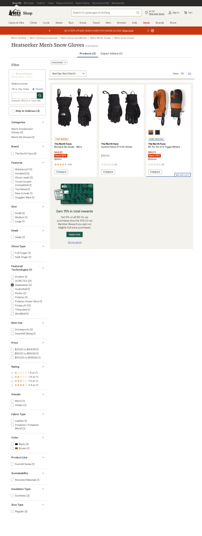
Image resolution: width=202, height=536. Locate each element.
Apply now (74, 234)
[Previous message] (49, 30)
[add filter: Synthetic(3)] (18, 495)
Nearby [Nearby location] (37, 89)
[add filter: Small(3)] (15, 213)
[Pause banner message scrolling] (152, 30)
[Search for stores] (40, 95)
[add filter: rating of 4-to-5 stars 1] (25, 373)
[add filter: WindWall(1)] (18, 313)
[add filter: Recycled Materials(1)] (23, 479)
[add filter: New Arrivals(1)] (19, 193)
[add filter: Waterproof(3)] (19, 169)
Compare (61, 172)
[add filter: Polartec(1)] (17, 297)
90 (189, 73)
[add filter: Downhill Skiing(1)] (21, 333)
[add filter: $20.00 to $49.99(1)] (23, 349)
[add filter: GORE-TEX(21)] (18, 280)
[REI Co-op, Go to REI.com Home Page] (15, 12)
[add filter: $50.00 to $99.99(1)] (22, 353)
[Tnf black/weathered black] (157, 132)
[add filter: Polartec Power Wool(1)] (24, 301)
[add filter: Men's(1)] (16, 400)
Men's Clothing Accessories (44, 38)
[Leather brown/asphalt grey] (151, 132)
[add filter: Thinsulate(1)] (18, 309)
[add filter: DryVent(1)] (17, 276)
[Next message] (148, 30)
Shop (27, 13)
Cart (188, 13)
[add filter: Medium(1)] (17, 217)
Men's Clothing (18, 38)
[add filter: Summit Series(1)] (20, 463)
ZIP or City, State (20, 89)
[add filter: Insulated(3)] (18, 173)
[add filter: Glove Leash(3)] (19, 177)
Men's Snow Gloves (124, 38)
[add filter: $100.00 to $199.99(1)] (23, 357)
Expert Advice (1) (111, 53)
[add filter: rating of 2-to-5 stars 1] (25, 381)
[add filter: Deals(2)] (15, 237)
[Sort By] (68, 74)
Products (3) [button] (88, 53)
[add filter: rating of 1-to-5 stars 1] (25, 385)
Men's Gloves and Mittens (74, 38)
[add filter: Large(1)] (15, 221)
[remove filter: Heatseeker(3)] (19, 284)
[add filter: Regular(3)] (17, 511)
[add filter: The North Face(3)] (21, 153)
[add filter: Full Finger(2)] (18, 252)
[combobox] (106, 12)
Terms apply (75, 242)
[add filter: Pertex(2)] (16, 293)
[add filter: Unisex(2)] (16, 404)
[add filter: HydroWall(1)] (18, 288)
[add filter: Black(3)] (17, 444)
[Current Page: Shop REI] (17, 3)
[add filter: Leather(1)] (17, 420)
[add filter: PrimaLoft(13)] (18, 305)
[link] (74, 107)
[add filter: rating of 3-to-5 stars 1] (25, 377)
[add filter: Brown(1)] (18, 448)
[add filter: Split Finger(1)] (19, 256)
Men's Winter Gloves (100, 38)
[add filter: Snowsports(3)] (19, 329)
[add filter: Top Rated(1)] (18, 189)
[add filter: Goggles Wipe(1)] (20, 197)
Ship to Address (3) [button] (26, 111)
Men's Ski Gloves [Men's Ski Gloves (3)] (21, 137)
